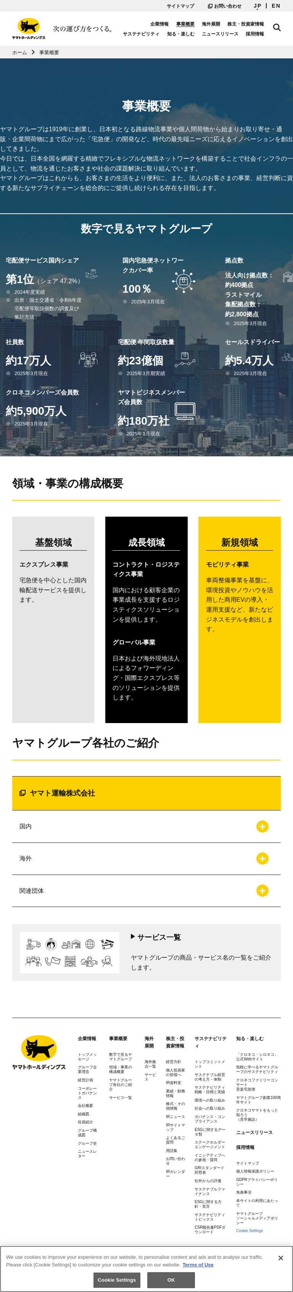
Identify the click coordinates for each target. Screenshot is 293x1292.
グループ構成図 (87, 1132)
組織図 (83, 1114)
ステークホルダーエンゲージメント (210, 1144)
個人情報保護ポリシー (255, 1171)
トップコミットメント (210, 1064)
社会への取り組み (210, 1108)
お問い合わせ (224, 6)
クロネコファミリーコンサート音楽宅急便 (257, 1084)
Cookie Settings (249, 1231)
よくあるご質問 (175, 1140)
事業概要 (185, 24)
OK (171, 1283)
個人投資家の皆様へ (175, 1072)
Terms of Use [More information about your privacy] (197, 1267)
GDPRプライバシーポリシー (257, 1182)
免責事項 (243, 1192)
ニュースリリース (220, 34)
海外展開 (211, 24)
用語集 (171, 1151)
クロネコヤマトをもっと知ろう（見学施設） (257, 1114)
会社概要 (85, 1106)
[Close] (280, 1260)
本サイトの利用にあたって (257, 1203)
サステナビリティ (141, 34)
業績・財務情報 (175, 1093)
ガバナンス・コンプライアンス (210, 1119)
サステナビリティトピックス (210, 1217)
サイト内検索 (277, 27)
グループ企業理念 (87, 1069)
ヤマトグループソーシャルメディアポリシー (257, 1218)
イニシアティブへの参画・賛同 (210, 1157)
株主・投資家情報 (245, 24)
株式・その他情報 (175, 1106)
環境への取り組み (210, 1100)
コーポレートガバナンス (87, 1093)
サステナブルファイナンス (210, 1191)
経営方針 (173, 1062)
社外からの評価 (208, 1181)
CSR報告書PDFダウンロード (210, 1229)
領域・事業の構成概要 (120, 1069)
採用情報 (255, 34)
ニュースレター (87, 1153)
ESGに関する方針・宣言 (208, 1204)
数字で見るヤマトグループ (120, 1056)
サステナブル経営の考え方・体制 (210, 1077)
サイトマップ (180, 6)
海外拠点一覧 (150, 1064)
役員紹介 (85, 1122)
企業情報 (159, 24)
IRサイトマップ (175, 1127)
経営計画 (85, 1080)
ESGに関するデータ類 (210, 1132)
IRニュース (175, 1117)
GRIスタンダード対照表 (209, 1170)
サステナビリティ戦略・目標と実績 (210, 1089)
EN (276, 5)
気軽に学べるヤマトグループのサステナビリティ (257, 1069)
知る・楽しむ (181, 34)
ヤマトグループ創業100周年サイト (258, 1099)
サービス (150, 1077)
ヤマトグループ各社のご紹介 (120, 1084)
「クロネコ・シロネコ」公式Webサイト (257, 1056)
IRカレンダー (175, 1174)
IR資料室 (173, 1083)
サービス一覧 (120, 1097)
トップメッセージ (87, 1056)
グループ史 (87, 1143)
